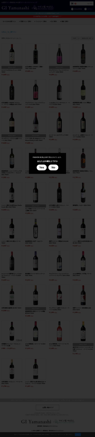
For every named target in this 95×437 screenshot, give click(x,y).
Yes (41, 167)
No (53, 167)
